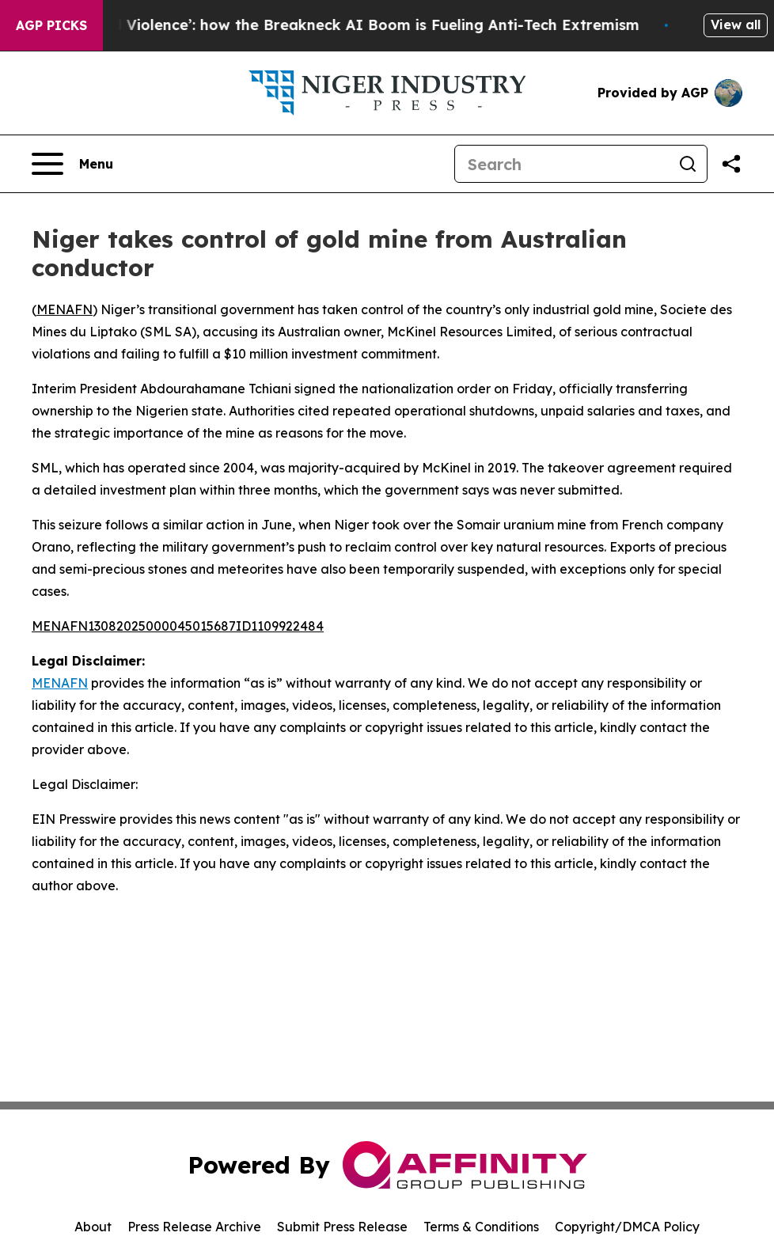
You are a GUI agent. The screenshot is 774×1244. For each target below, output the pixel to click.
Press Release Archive (194, 1227)
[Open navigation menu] (72, 164)
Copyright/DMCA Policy (627, 1227)
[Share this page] (731, 164)
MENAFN (64, 309)
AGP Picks (51, 25)
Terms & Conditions (481, 1227)
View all (736, 24)
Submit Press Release (342, 1227)
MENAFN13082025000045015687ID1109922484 (178, 626)
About (93, 1227)
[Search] (562, 164)
